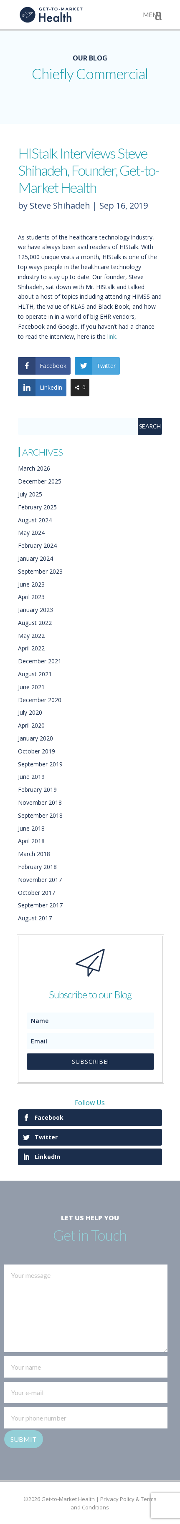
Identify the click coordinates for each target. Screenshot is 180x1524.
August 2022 (35, 623)
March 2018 (34, 854)
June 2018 (31, 828)
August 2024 (35, 520)
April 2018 (31, 841)
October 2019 (36, 751)
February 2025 (37, 507)
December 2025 (39, 481)
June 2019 (31, 777)
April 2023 (31, 597)
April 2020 (31, 725)
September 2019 (40, 764)
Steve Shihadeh (60, 205)
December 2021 (39, 661)
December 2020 (39, 700)
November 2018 (40, 802)
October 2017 (36, 893)
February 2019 (37, 789)
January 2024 (35, 558)
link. (112, 336)
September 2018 (40, 815)
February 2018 (37, 867)
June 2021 (31, 687)
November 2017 (40, 880)
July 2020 (30, 712)
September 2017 (40, 905)
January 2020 (35, 738)
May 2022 (31, 636)
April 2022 (31, 648)
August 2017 (35, 918)
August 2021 (35, 674)
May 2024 (31, 533)
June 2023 (31, 584)
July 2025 (30, 494)
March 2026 (34, 468)
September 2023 (40, 571)
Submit (23, 1439)
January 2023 (35, 610)
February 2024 (37, 545)
